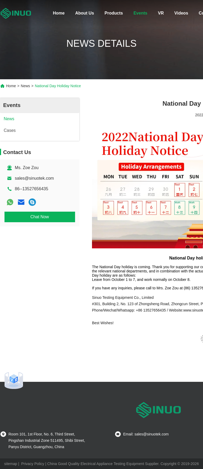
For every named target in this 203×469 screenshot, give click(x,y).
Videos (181, 13)
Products (114, 13)
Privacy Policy (32, 464)
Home (58, 13)
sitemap (10, 464)
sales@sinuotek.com (34, 178)
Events (140, 13)
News (25, 86)
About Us (84, 13)
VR (161, 13)
